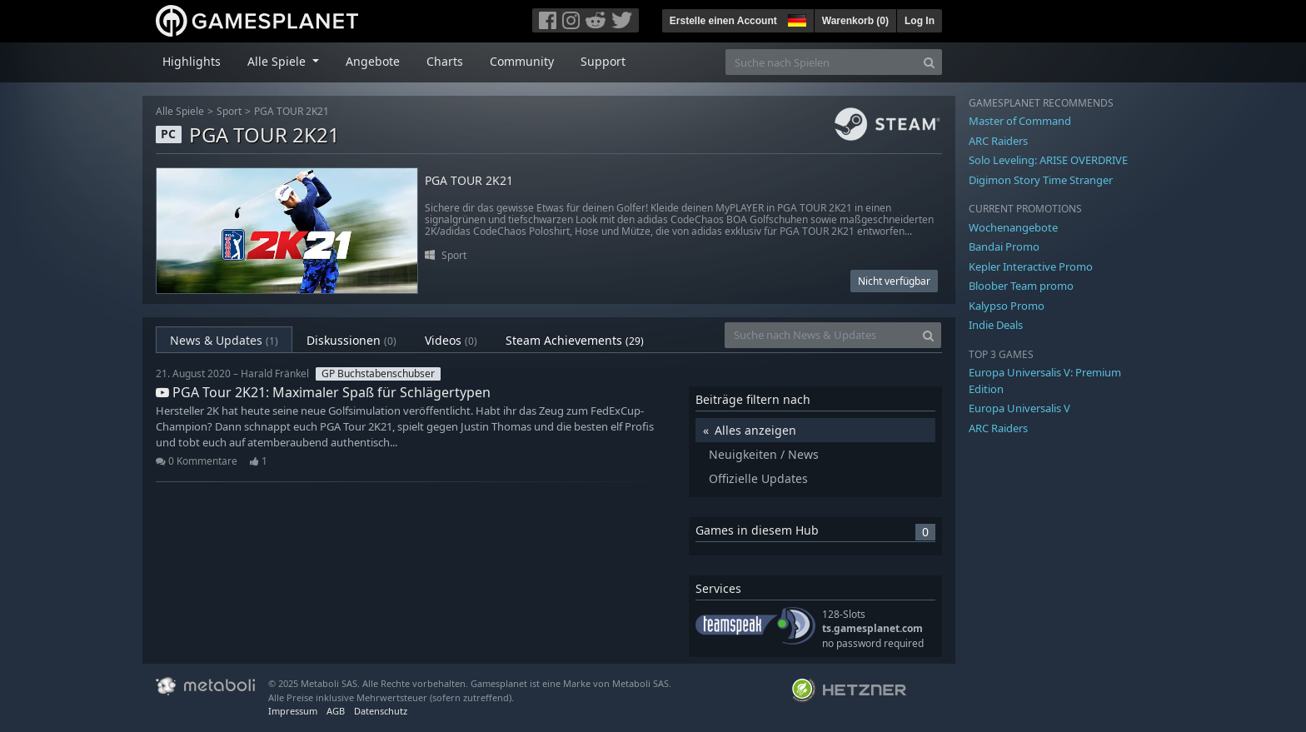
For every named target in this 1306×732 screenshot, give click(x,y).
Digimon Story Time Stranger (1041, 179)
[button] (795, 18)
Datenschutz (380, 711)
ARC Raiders (998, 140)
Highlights (191, 61)
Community (522, 61)
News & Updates (224, 340)
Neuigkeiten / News (764, 454)
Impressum (292, 711)
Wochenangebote (1013, 227)
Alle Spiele (180, 111)
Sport (229, 111)
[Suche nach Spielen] (821, 62)
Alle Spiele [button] (278, 61)
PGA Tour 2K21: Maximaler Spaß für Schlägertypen (323, 392)
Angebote (373, 61)
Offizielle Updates (758, 478)
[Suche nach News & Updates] (820, 335)
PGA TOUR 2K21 (291, 111)
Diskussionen (351, 340)
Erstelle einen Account (723, 21)
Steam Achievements (575, 340)
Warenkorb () (855, 21)
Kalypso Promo (1006, 305)
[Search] (929, 62)
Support (603, 61)
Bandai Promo (1004, 246)
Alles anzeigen (755, 430)
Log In (920, 21)
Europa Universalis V (1019, 408)
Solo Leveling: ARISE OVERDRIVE (1048, 159)
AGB (335, 711)
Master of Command (1020, 120)
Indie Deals (996, 324)
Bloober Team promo (1021, 285)
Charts (444, 61)
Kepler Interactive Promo (1031, 266)
